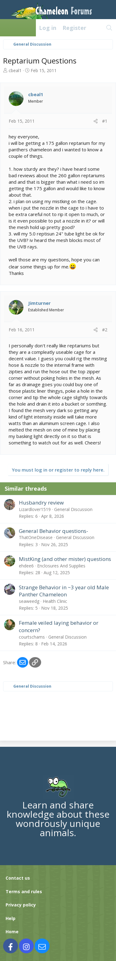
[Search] (109, 27)
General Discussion (73, 509)
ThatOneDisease (36, 537)
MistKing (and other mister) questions (65, 558)
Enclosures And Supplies (61, 566)
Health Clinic (55, 601)
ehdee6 (26, 566)
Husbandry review (41, 502)
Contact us (18, 878)
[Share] (95, 121)
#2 (104, 330)
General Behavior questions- (53, 530)
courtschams (32, 637)
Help (10, 918)
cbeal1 (15, 70)
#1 (104, 121)
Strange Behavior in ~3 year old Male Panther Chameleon (64, 591)
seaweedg (29, 601)
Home (12, 931)
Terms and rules (24, 891)
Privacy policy (21, 905)
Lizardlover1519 (35, 509)
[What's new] (96, 27)
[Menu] (8, 27)
